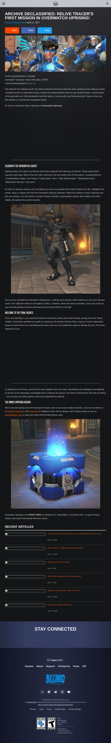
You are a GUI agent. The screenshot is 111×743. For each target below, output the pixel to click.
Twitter (11, 411)
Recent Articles (19, 526)
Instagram (33, 411)
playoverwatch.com (13, 415)
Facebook (19, 411)
